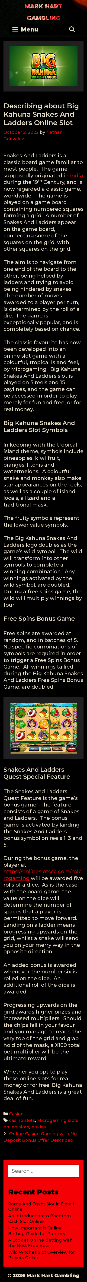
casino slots (22, 1120)
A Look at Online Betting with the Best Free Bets (40, 1243)
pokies (38, 1127)
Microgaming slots (57, 1120)
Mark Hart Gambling (43, 12)
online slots (16, 1127)
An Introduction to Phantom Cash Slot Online (39, 1218)
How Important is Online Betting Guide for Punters (36, 1231)
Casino (16, 1113)
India (76, 176)
